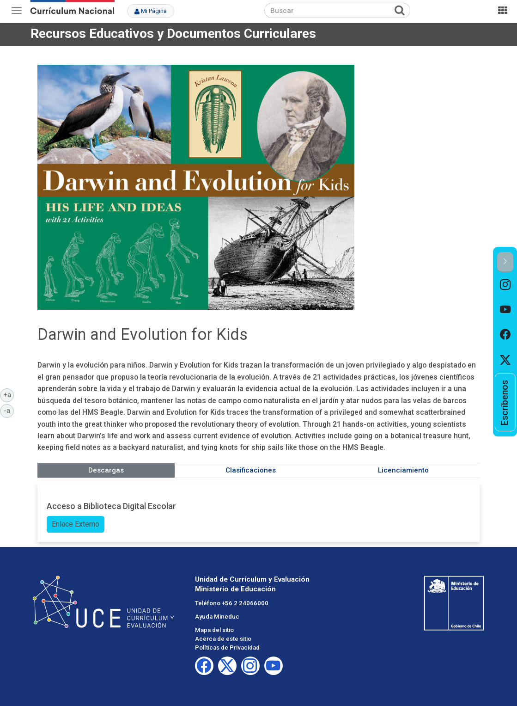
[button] (505, 262)
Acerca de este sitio (223, 638)
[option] (505, 284)
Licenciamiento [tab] (403, 470)
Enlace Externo (75, 524)
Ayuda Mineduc (217, 616)
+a (8, 394)
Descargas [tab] (106, 470)
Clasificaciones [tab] (250, 470)
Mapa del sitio (214, 629)
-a (9, 410)
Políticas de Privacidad (227, 647)
